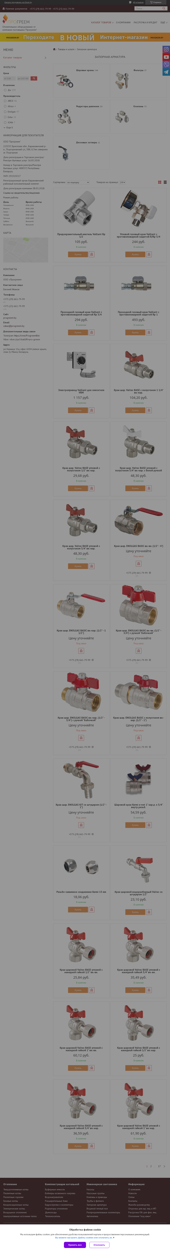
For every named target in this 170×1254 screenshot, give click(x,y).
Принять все (75, 1245)
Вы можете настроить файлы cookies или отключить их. (84, 1237)
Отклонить (99, 1245)
